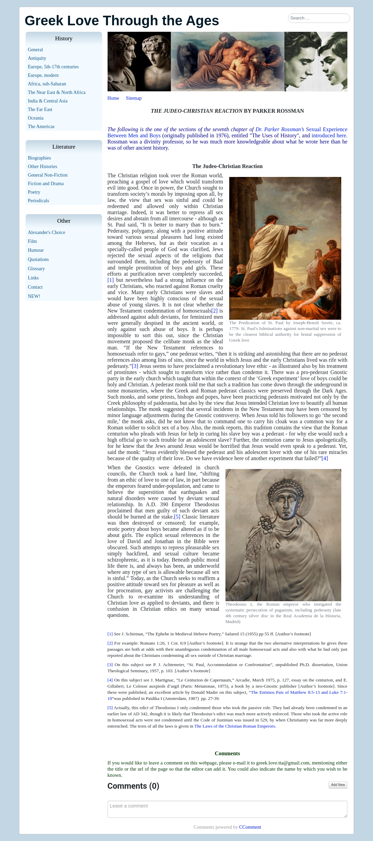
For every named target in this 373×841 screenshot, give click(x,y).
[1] (111, 280)
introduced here (329, 135)
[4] (324, 458)
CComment (250, 827)
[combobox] (319, 18)
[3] (135, 366)
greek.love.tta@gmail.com (282, 763)
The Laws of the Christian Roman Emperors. (235, 726)
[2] (214, 311)
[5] (177, 517)
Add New (338, 785)
